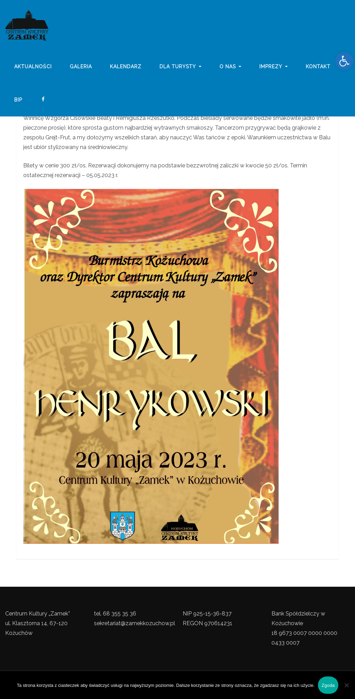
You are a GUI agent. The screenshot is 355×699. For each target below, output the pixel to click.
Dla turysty (180, 67)
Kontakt (318, 67)
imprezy (273, 67)
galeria (81, 67)
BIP (18, 100)
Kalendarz (125, 67)
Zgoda (328, 685)
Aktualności (33, 67)
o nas (230, 67)
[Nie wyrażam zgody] (346, 685)
